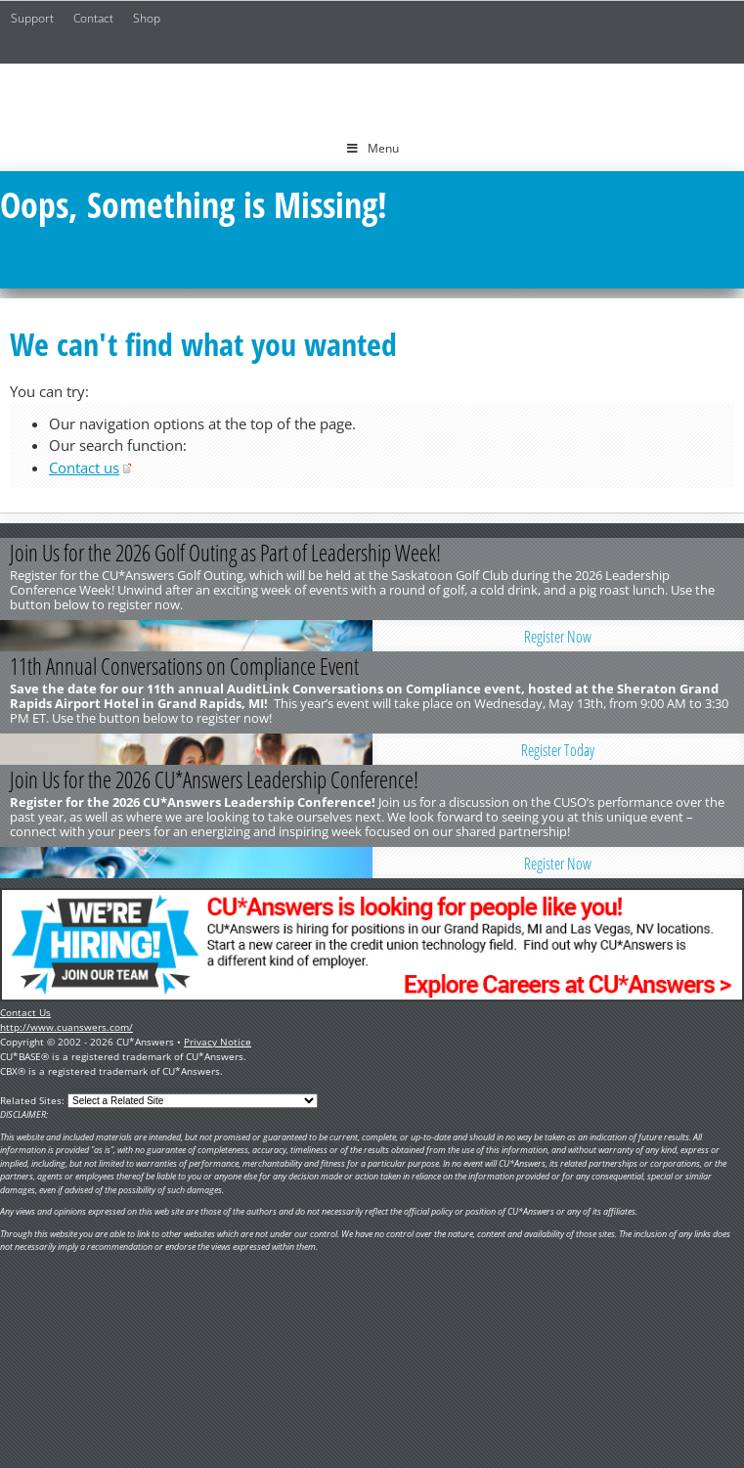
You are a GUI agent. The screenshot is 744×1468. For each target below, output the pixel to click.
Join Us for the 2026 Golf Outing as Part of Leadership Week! (225, 552)
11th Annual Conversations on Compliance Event (184, 666)
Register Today (557, 750)
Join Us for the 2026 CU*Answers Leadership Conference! (214, 779)
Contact (93, 18)
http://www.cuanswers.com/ (66, 1027)
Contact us (84, 467)
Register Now (557, 636)
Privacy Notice (217, 1041)
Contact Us (25, 1012)
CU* (372, 94)
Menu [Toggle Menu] (372, 148)
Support (32, 18)
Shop (146, 18)
